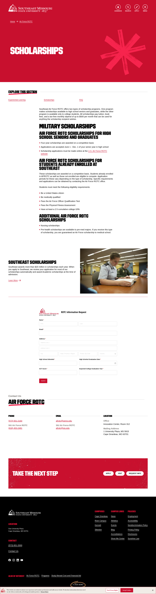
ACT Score (46, 369)
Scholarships (49, 100)
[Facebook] (9, 560)
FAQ (81, 100)
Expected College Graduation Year (94, 369)
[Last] (98, 324)
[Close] (153, 590)
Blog (113, 530)
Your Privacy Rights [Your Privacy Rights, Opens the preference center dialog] (112, 590)
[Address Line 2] (78, 348)
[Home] (30, 8)
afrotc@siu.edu (63, 428)
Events (114, 525)
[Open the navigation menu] (145, 8)
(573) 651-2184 (15, 421)
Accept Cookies (127, 590)
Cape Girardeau (101, 516)
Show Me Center (118, 539)
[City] (48, 354)
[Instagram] (13, 560)
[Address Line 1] (78, 343)
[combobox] (107, 354)
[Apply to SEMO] (136, 8)
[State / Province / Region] (68, 354)
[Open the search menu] (128, 8)
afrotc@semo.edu (64, 421)
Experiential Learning (17, 100)
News (113, 516)
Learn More (14, 280)
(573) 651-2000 (15, 545)
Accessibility (133, 521)
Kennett (98, 525)
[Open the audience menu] (118, 8)
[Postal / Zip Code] (88, 354)
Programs (45, 576)
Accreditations (116, 534)
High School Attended (50, 359)
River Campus (100, 521)
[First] (58, 324)
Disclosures (132, 534)
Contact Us (13, 551)
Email (44, 329)
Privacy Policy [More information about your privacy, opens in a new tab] (44, 592)
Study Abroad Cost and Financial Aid (66, 576)
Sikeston (98, 530)
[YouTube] (22, 560)
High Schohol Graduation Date (92, 359)
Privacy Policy (133, 530)
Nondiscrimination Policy (138, 525)
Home (12, 21)
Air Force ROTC (25, 21)
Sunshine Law (133, 539)
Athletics (114, 521)
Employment (133, 516)
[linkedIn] (18, 560)
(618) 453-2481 (15, 428)
